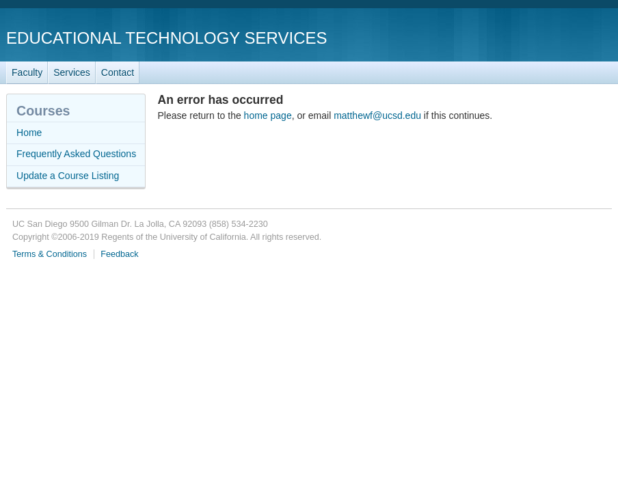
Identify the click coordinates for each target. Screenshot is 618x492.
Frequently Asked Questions (76, 153)
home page (268, 115)
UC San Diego (533, 37)
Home (29, 132)
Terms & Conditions (49, 254)
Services (71, 72)
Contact (117, 72)
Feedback (119, 254)
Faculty (27, 72)
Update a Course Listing (67, 175)
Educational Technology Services (166, 38)
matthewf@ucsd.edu (377, 115)
